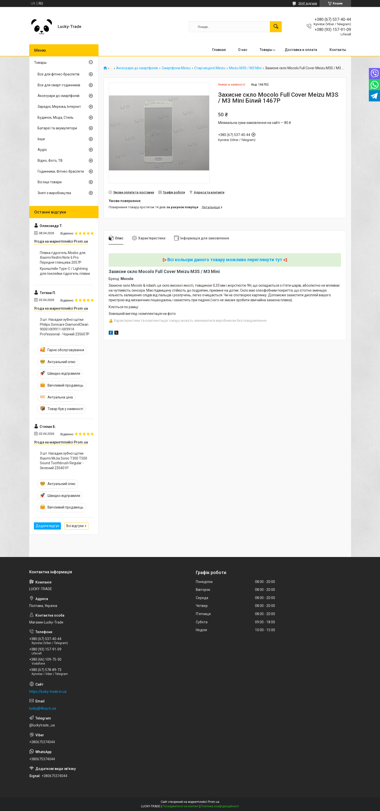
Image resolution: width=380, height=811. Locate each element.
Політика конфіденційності (220, 806)
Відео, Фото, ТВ (50, 160)
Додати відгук (47, 526)
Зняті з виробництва (54, 193)
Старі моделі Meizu (209, 68)
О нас (242, 50)
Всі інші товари (50, 182)
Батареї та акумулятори (57, 128)
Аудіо (42, 150)
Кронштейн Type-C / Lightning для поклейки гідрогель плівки (65, 271)
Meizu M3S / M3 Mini (245, 68)
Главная (219, 50)
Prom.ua (213, 802)
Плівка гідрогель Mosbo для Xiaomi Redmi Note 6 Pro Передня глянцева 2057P (62, 257)
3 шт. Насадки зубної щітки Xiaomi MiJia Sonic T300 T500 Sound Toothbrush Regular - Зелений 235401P (63, 460)
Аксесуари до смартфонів (137, 68)
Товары (266, 50)
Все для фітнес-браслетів (58, 74)
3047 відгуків (307, 3)
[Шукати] (276, 26)
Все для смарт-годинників (59, 85)
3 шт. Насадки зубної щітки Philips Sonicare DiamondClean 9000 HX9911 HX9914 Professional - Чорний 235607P (64, 327)
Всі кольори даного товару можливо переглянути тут (224, 259)
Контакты (337, 50)
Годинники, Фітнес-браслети (61, 171)
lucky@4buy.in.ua (42, 708)
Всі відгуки (75, 526)
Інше (41, 139)
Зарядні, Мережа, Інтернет (59, 107)
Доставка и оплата (301, 50)
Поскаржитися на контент (180, 806)
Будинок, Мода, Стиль (56, 117)
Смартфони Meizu (176, 68)
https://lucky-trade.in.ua (47, 692)
